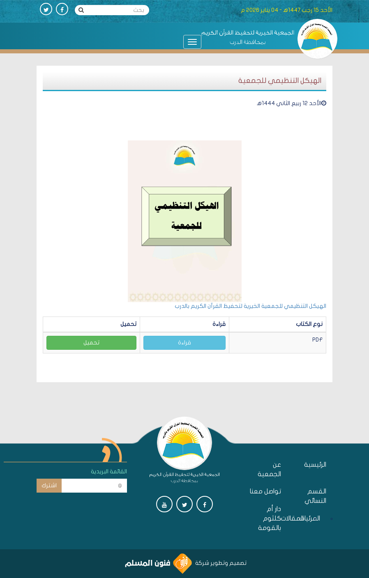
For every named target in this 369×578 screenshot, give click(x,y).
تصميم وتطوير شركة (186, 563)
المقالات (302, 518)
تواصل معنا (265, 491)
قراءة (184, 342)
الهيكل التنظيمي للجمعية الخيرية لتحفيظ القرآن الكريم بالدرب (250, 306)
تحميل (91, 342)
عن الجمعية (269, 469)
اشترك (49, 485)
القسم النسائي (315, 496)
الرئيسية (315, 464)
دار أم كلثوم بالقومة (269, 518)
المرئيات (318, 518)
